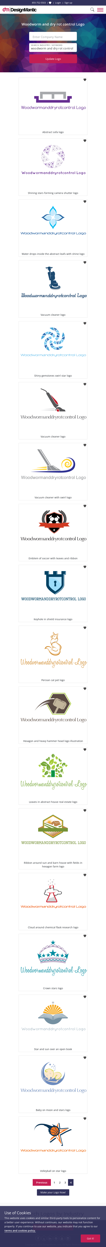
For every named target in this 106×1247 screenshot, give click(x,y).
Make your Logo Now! (53, 1192)
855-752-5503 (39, 2)
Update (53, 59)
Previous (41, 1182)
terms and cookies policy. (20, 1230)
